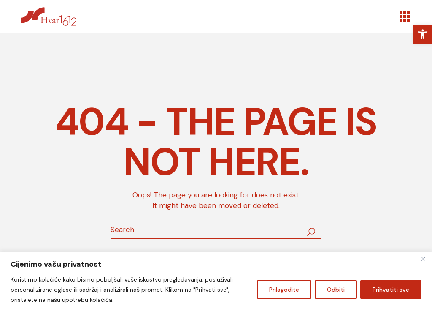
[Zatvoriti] (423, 259)
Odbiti (336, 289)
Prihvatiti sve (391, 289)
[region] (216, 282)
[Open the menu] (404, 16)
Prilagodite (284, 289)
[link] (422, 34)
